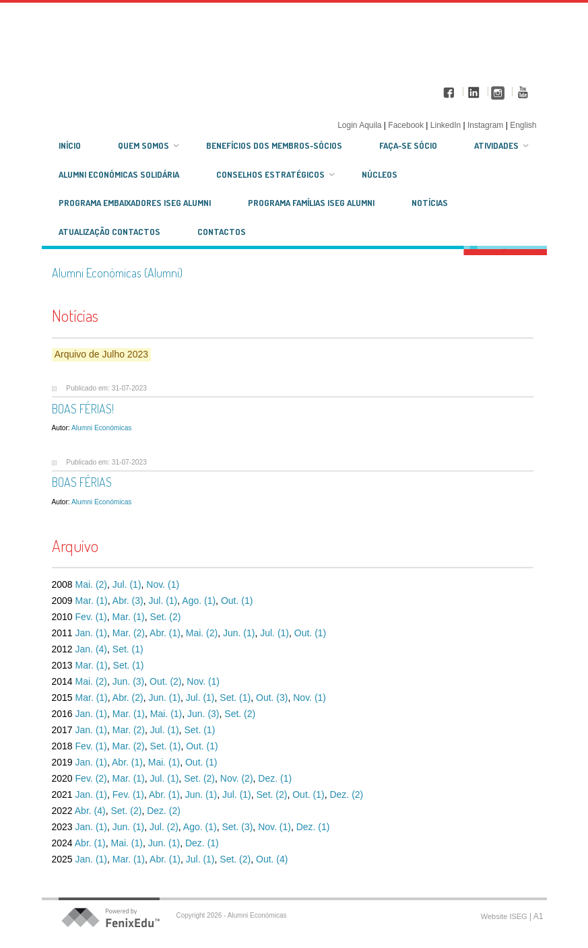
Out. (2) (165, 681)
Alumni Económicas (101, 428)
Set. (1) (127, 649)
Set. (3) (237, 826)
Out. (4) (272, 859)
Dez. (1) (275, 778)
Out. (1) (237, 600)
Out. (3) (272, 697)
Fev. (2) (91, 778)
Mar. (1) (91, 600)
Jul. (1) (126, 584)
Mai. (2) (91, 584)
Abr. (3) (127, 600)
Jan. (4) (91, 649)
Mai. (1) (166, 713)
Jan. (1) (91, 633)
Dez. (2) (346, 794)
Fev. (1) (91, 616)
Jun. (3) (128, 681)
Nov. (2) (236, 778)
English (523, 125)
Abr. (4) (90, 810)
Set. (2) (165, 616)
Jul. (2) (164, 826)
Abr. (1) (165, 633)
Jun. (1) (239, 633)
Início (70, 145)
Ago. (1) (199, 600)
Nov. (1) (162, 584)
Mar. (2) (128, 633)
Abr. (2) (127, 697)
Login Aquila (360, 125)
